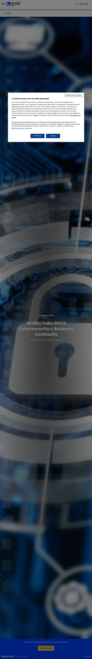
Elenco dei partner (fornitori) (22, 128)
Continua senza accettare (73, 95)
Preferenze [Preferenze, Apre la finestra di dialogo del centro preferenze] (37, 136)
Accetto (53, 136)
